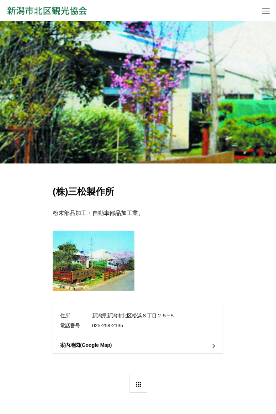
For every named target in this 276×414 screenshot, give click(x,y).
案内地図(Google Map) (86, 345)
